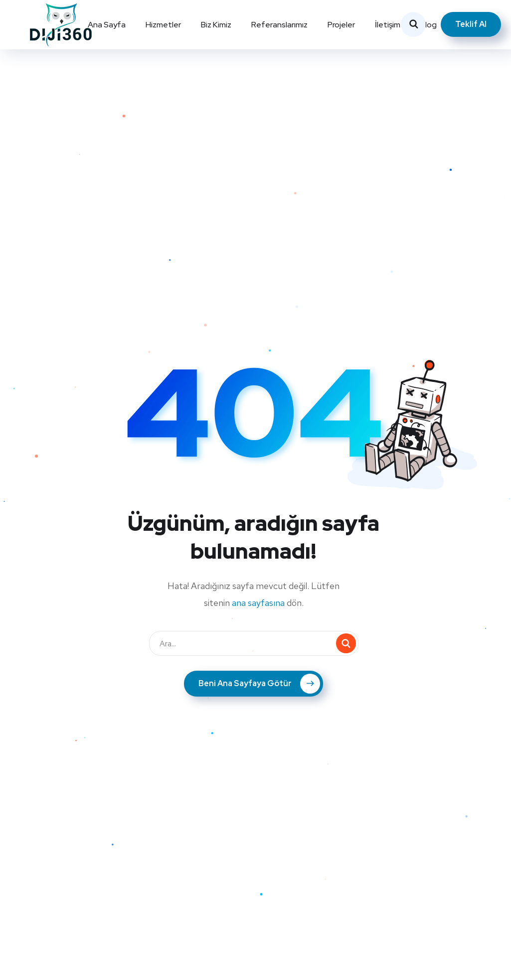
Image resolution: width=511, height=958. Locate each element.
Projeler (341, 24)
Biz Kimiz (216, 24)
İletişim (387, 24)
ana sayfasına (258, 602)
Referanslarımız (279, 24)
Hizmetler (163, 24)
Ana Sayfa (107, 24)
